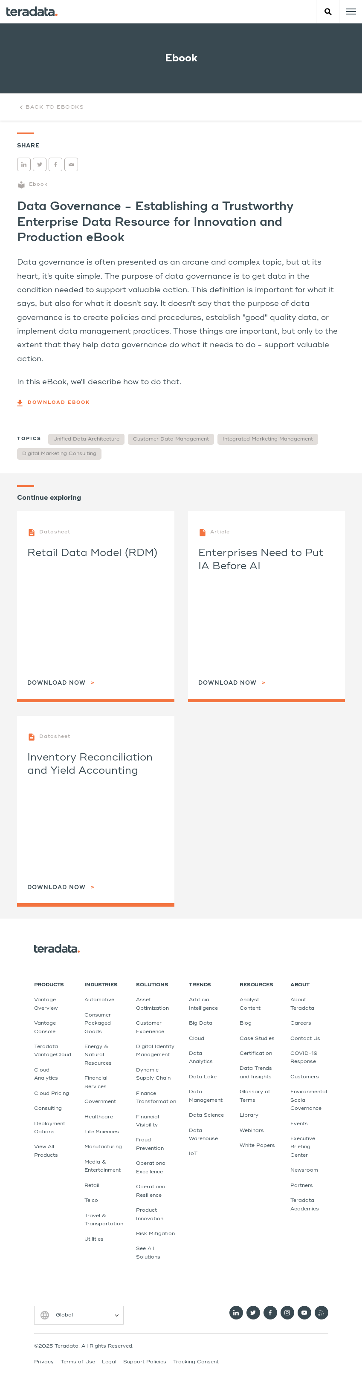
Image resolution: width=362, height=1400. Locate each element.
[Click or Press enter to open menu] (350, 11)
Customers (304, 1077)
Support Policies (144, 1362)
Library (249, 1115)
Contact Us (305, 1038)
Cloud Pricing (51, 1093)
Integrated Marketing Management (268, 439)
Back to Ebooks (50, 107)
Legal (109, 1362)
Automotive (99, 999)
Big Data (200, 1023)
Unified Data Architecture (86, 439)
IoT (193, 1153)
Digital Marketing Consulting (59, 453)
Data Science (206, 1115)
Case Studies (257, 1038)
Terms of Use (78, 1362)
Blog (246, 1023)
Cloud (196, 1038)
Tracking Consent (196, 1362)
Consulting (48, 1108)
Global (64, 1315)
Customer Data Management (171, 439)
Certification (256, 1053)
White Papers (257, 1145)
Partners (301, 1185)
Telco (91, 1200)
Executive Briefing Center (302, 1147)
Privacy (44, 1362)
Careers (300, 1023)
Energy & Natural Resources (98, 1055)
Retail (91, 1185)
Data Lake (203, 1077)
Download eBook (53, 403)
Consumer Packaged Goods (97, 1023)
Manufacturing (103, 1146)
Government (100, 1101)
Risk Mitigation (155, 1233)
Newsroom (304, 1170)
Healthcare (98, 1117)
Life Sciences (101, 1132)
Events (299, 1123)
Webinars (252, 1130)
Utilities (94, 1239)
